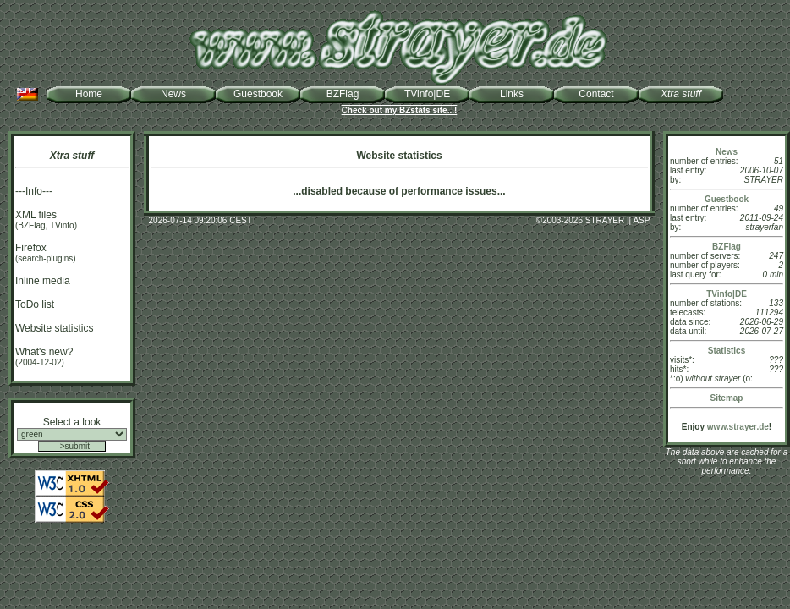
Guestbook (258, 94)
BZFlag (342, 94)
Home (88, 94)
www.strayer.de (738, 426)
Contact (596, 94)
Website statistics (54, 328)
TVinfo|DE (427, 94)
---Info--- (33, 191)
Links (512, 94)
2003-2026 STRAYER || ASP (596, 220)
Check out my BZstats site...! (400, 110)
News (173, 94)
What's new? (44, 352)
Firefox (31, 248)
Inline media (42, 281)
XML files (36, 215)
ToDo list (34, 304)
